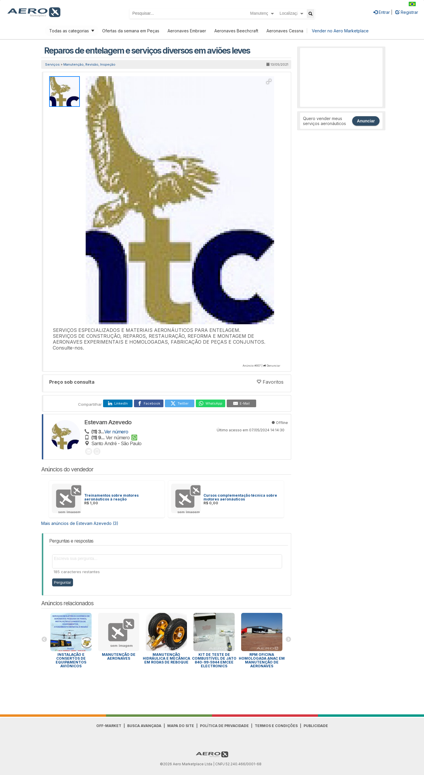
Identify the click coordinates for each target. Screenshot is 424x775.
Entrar (381, 12)
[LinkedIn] (117, 403)
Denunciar (273, 365)
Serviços (52, 64)
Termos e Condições (276, 726)
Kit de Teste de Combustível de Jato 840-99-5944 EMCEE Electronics (214, 660)
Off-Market (108, 726)
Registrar (406, 12)
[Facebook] (148, 403)
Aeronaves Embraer (187, 30)
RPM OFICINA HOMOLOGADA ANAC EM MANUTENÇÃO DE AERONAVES (262, 660)
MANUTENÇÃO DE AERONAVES (118, 656)
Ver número (116, 432)
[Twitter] (179, 403)
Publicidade (316, 726)
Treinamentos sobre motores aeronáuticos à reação (111, 497)
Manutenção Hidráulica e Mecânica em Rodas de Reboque (166, 658)
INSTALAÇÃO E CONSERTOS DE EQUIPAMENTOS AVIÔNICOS (71, 660)
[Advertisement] (341, 77)
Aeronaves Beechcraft (236, 30)
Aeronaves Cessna (284, 30)
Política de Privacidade (224, 726)
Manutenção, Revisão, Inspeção (89, 64)
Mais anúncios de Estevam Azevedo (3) (79, 523)
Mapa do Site (180, 726)
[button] (269, 81)
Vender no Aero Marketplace (340, 30)
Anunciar (366, 121)
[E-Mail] (241, 403)
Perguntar (62, 582)
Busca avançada (144, 726)
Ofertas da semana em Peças (130, 30)
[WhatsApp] (210, 403)
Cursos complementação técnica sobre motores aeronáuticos (240, 497)
